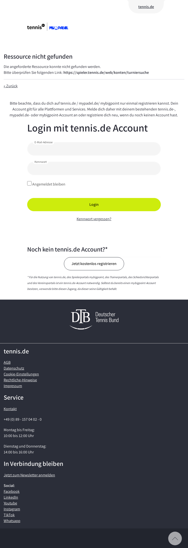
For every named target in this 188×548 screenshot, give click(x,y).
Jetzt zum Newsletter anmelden (29, 475)
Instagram (12, 509)
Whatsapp (12, 520)
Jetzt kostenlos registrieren (94, 263)
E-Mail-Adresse (44, 142)
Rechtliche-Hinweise (20, 380)
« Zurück (11, 85)
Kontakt (10, 408)
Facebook (12, 491)
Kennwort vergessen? (94, 218)
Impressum (13, 385)
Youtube (10, 503)
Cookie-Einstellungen (21, 374)
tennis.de (146, 6)
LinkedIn (11, 497)
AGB (7, 362)
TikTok (9, 514)
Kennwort (41, 162)
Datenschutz (14, 368)
